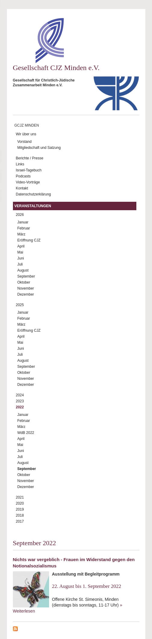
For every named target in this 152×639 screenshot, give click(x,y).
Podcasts (23, 176)
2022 (20, 407)
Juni (20, 258)
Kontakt (22, 188)
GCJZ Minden (26, 125)
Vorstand (24, 142)
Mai (20, 252)
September (26, 276)
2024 (20, 395)
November (25, 288)
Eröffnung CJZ (29, 240)
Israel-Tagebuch (29, 170)
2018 (20, 515)
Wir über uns (26, 134)
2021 (20, 497)
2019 (20, 509)
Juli (20, 264)
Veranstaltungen (32, 206)
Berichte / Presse (29, 158)
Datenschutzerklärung (33, 194)
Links (20, 164)
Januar (23, 222)
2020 (20, 503)
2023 (20, 401)
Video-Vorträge (28, 182)
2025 (20, 305)
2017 (20, 521)
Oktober (23, 282)
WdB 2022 (25, 433)
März (21, 234)
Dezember (25, 294)
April (21, 246)
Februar (23, 228)
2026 (20, 215)
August (23, 270)
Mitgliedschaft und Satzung (39, 148)
